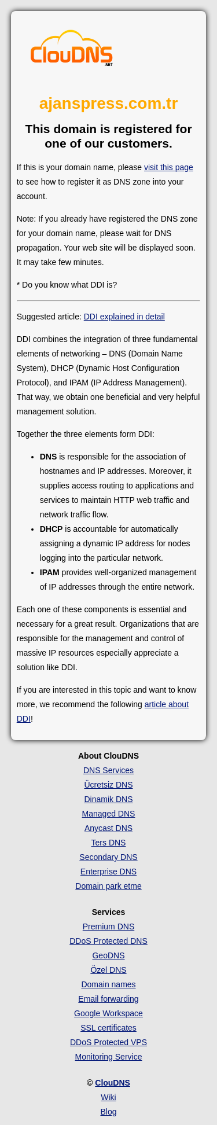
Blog (108, 1111)
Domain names (108, 984)
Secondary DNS (108, 857)
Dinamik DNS (108, 799)
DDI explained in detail (124, 316)
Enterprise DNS (108, 871)
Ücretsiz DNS (108, 784)
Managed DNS (108, 813)
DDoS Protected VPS (108, 1042)
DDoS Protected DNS (108, 941)
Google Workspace (108, 1013)
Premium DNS (108, 926)
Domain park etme (108, 886)
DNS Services (108, 770)
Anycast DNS (108, 828)
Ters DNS (108, 842)
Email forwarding (108, 998)
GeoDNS (108, 955)
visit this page (168, 167)
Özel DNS (108, 970)
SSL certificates (108, 1027)
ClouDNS (112, 1082)
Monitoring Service (108, 1056)
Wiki (108, 1097)
